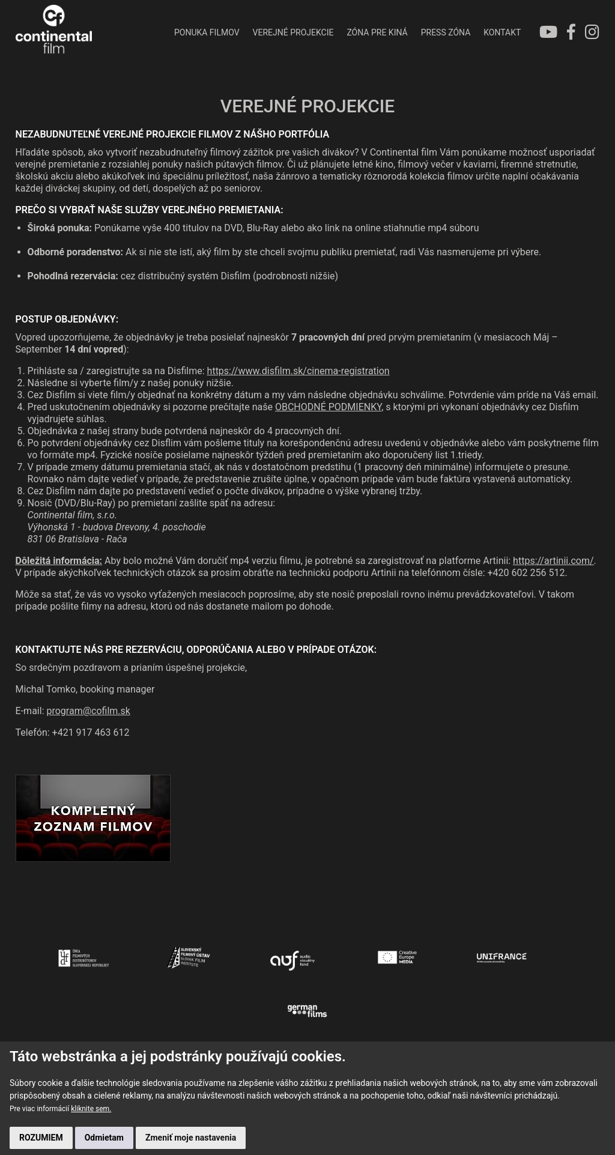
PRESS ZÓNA (446, 32)
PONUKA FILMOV (207, 32)
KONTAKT (502, 32)
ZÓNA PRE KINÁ (377, 32)
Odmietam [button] (104, 1137)
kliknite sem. (91, 1109)
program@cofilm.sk (88, 711)
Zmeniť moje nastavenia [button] (190, 1137)
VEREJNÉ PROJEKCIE (293, 32)
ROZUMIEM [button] (41, 1137)
